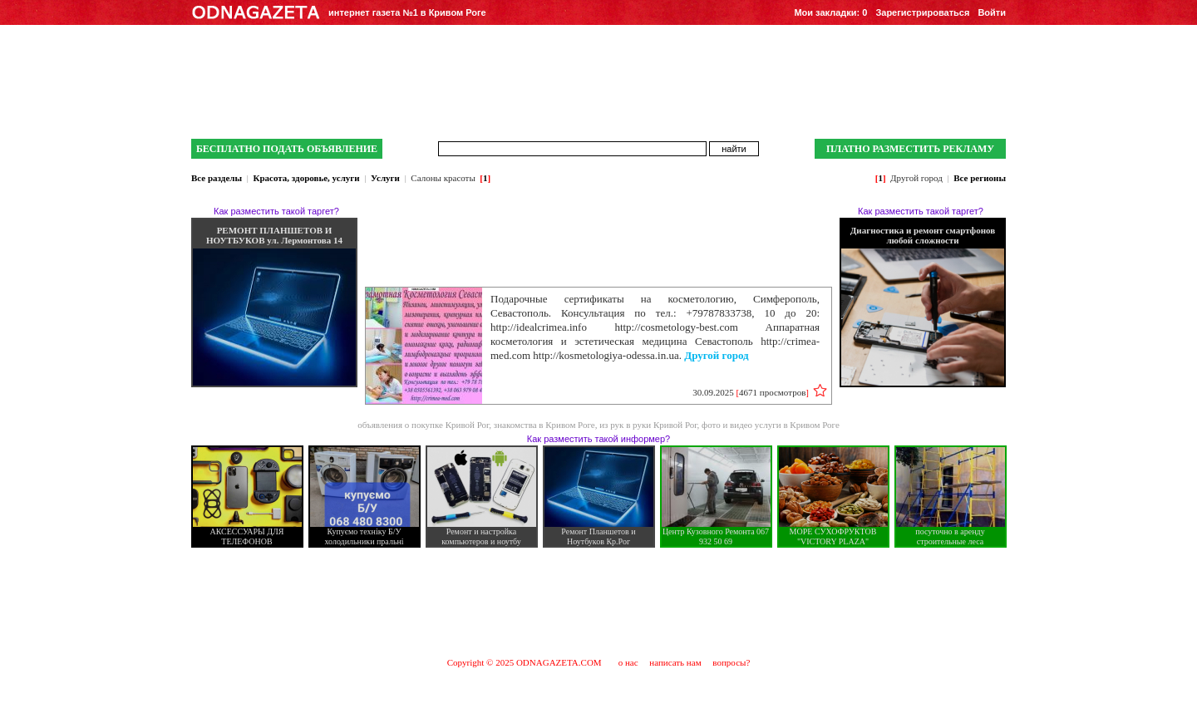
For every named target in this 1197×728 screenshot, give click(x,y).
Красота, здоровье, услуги (306, 178)
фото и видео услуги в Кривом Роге (771, 425)
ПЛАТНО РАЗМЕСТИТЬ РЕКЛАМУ (910, 149)
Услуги (385, 178)
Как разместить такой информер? (598, 439)
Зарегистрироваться (922, 12)
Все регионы (979, 178)
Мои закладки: (830, 12)
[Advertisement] (598, 601)
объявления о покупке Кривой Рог (423, 425)
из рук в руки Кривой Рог (648, 425)
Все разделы (216, 178)
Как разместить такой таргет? (276, 211)
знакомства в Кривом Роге (544, 425)
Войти (992, 12)
